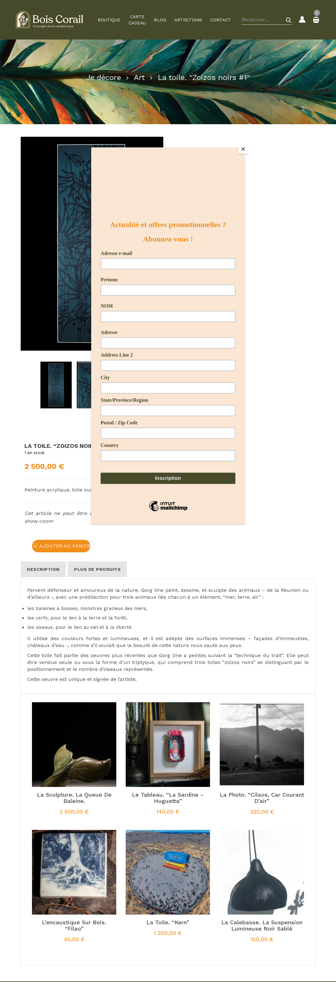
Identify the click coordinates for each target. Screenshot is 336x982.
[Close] (243, 149)
